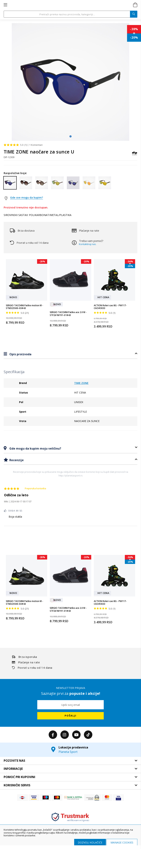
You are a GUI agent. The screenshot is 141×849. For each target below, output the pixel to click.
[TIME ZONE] (134, 155)
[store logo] (70, 5)
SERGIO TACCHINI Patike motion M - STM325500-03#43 (24, 307)
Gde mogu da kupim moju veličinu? (35, 448)
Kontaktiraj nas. (87, 244)
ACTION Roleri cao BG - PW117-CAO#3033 (110, 307)
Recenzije (16, 460)
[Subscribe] (70, 715)
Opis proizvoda (20, 354)
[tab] (70, 354)
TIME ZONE (81, 383)
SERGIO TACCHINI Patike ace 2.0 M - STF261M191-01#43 (68, 314)
